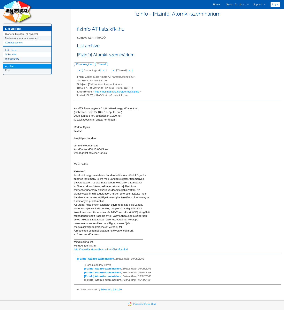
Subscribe (10, 54)
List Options (13, 28)
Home (216, 4)
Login (275, 4)
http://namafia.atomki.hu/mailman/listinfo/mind (101, 249)
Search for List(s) (235, 4)
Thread (101, 64)
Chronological (84, 64)
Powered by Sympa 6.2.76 (144, 304)
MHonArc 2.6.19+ (111, 289)
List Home (11, 50)
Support (257, 4)
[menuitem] (216, 4)
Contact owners (14, 42)
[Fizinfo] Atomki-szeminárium (95, 258)
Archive (9, 66)
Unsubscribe (12, 58)
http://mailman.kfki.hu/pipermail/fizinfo (117, 91)
